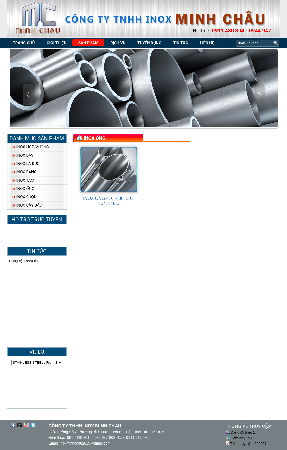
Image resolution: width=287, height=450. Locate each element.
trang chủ (24, 43)
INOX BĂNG (26, 172)
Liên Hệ (207, 43)
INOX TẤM (25, 180)
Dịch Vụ (117, 43)
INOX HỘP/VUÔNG (32, 147)
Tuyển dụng (149, 43)
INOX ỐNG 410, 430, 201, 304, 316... (109, 201)
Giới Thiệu (56, 43)
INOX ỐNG (25, 188)
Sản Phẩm (88, 43)
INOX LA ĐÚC (28, 163)
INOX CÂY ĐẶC (29, 205)
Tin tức (180, 43)
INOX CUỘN (26, 197)
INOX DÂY (25, 155)
